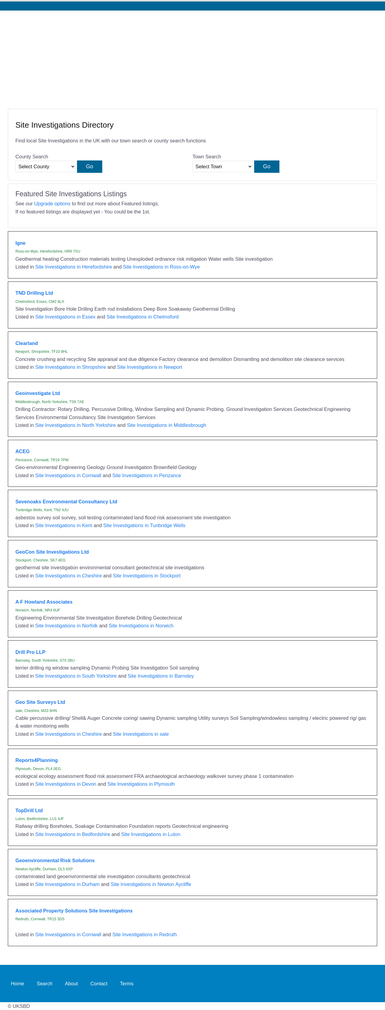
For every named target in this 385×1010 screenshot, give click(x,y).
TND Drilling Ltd (34, 293)
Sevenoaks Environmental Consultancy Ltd (66, 501)
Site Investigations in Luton (150, 834)
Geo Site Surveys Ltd (40, 702)
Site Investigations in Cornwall (68, 475)
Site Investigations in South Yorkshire (76, 676)
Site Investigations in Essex (65, 316)
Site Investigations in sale (141, 734)
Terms (127, 983)
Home (17, 983)
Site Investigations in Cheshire (68, 575)
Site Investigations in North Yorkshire (75, 425)
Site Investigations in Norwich (141, 625)
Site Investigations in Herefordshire (73, 266)
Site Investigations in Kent (63, 525)
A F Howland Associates (43, 601)
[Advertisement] (192, 56)
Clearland (26, 343)
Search (44, 983)
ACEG (22, 451)
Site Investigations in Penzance (146, 475)
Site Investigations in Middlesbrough (166, 425)
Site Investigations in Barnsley (161, 676)
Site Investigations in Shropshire (70, 367)
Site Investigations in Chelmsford (142, 316)
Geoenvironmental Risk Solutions (55, 860)
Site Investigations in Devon (65, 784)
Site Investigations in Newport (149, 367)
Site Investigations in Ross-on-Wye (161, 266)
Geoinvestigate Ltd (37, 393)
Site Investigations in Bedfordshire (72, 834)
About (71, 983)
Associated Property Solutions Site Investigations (74, 910)
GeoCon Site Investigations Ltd (52, 552)
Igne (20, 243)
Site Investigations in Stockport (146, 575)
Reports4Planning (36, 760)
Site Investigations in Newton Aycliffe (151, 884)
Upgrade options (52, 203)
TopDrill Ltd (29, 810)
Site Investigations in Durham (67, 884)
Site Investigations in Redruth (144, 934)
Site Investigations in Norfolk (66, 625)
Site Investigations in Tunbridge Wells (144, 525)
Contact (98, 983)
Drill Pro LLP (30, 652)
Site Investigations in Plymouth (141, 784)
